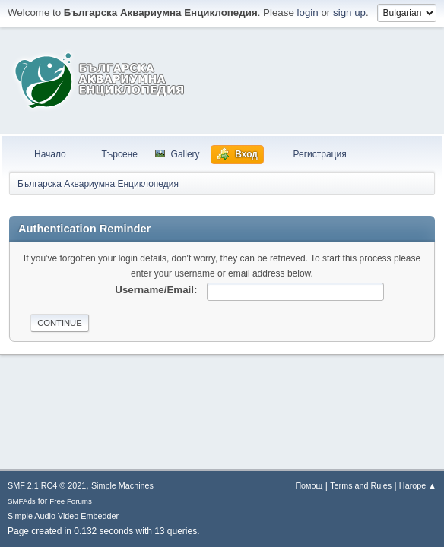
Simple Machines (122, 485)
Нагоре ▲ (417, 485)
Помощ (308, 485)
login (308, 12)
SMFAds (22, 501)
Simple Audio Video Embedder (63, 515)
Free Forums (70, 501)
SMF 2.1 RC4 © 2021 (47, 485)
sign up (349, 12)
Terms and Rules (361, 485)
